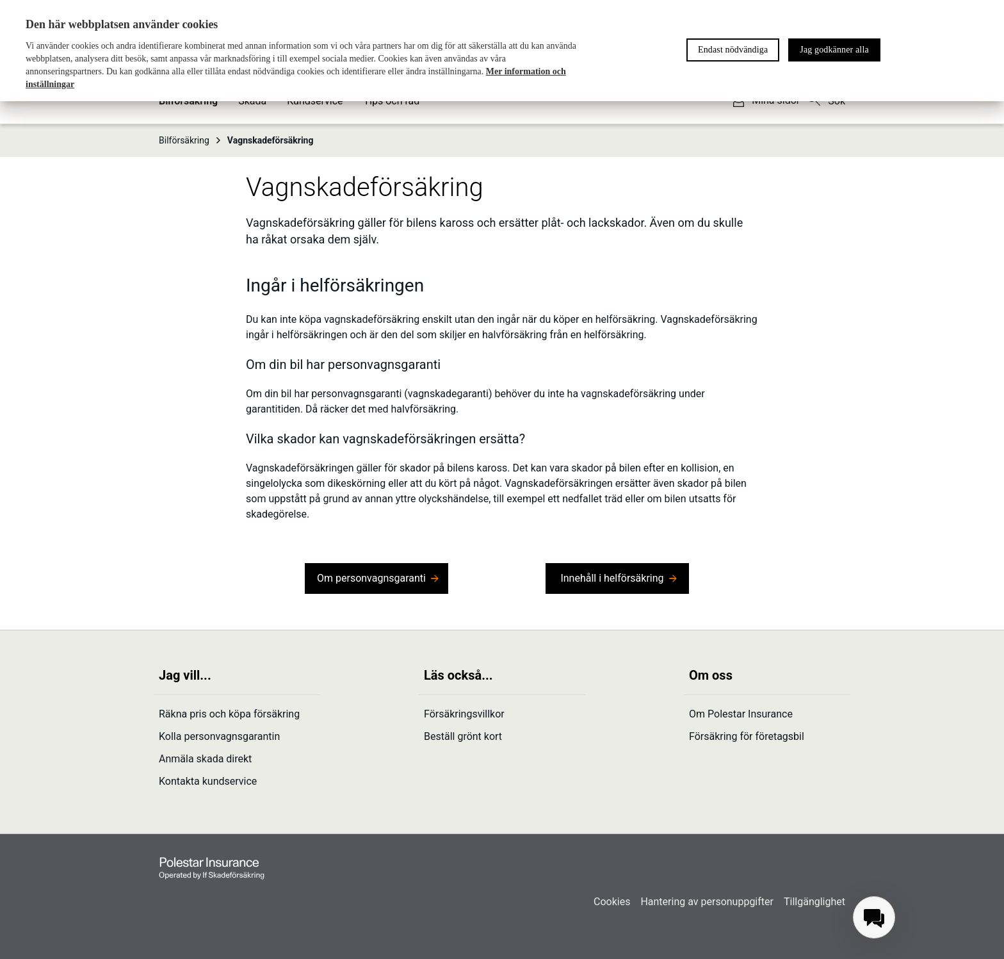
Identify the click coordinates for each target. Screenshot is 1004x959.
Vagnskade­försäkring (270, 140)
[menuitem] (874, 917)
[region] (502, 50)
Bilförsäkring (190, 140)
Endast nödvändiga (733, 49)
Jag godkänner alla (834, 49)
